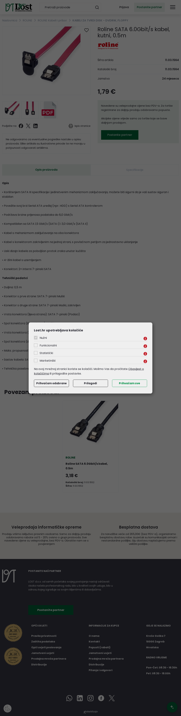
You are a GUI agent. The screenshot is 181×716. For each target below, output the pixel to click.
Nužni (43, 338)
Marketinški (48, 361)
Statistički (46, 353)
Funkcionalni (48, 345)
